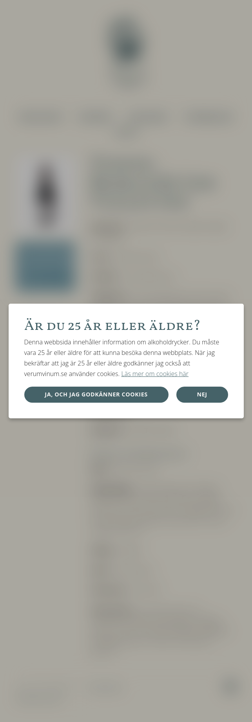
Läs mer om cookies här (155, 373)
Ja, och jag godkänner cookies (96, 394)
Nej (202, 394)
